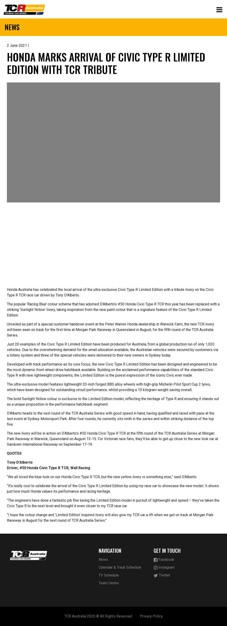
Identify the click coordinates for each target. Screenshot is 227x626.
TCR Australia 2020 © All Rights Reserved (98, 616)
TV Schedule (109, 575)
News (103, 559)
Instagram (164, 567)
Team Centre (109, 583)
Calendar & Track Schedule (120, 567)
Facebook (164, 559)
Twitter (162, 575)
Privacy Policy (151, 616)
